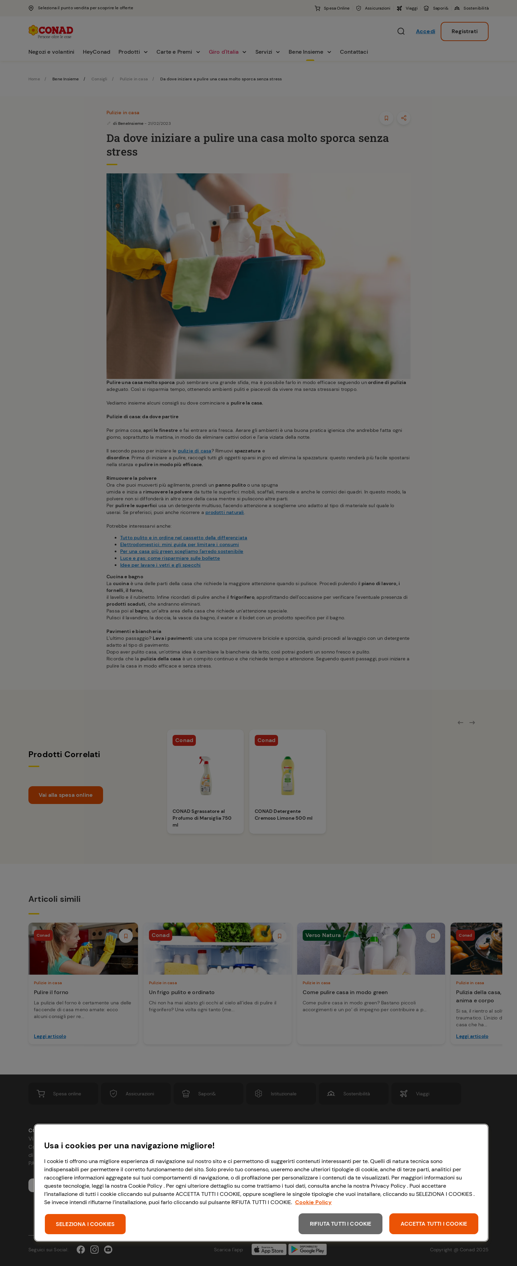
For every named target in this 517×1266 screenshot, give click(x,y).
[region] (261, 1183)
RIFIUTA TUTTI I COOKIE (340, 1223)
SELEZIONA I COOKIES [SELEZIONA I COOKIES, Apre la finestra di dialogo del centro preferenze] (85, 1224)
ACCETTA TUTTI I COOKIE (434, 1223)
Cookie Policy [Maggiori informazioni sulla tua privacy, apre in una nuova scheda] (313, 1202)
